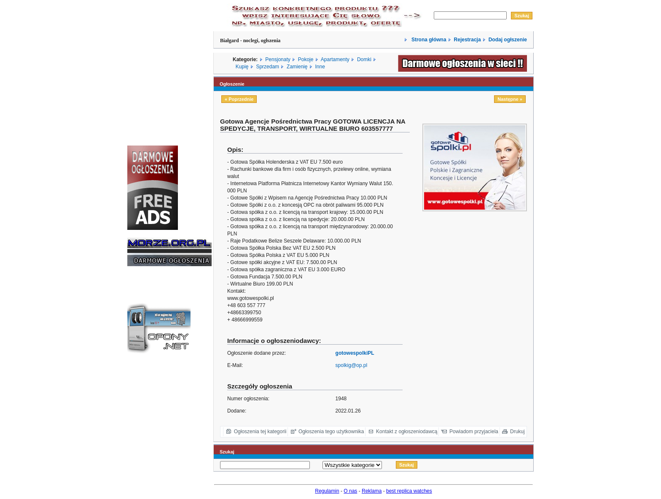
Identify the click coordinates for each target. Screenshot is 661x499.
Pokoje (306, 59)
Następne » (509, 99)
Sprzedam (267, 67)
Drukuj (517, 431)
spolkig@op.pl (352, 365)
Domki (364, 59)
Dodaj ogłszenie (508, 40)
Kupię (242, 67)
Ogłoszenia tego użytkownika (331, 431)
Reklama (372, 491)
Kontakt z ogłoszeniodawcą (406, 431)
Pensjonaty (277, 59)
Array (352, 465)
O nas (350, 491)
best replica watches (409, 491)
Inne (320, 67)
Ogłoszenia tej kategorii (260, 431)
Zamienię (297, 67)
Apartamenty (335, 59)
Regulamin (327, 491)
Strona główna (428, 40)
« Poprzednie (239, 99)
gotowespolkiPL (355, 353)
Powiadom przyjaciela (473, 431)
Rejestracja (467, 40)
